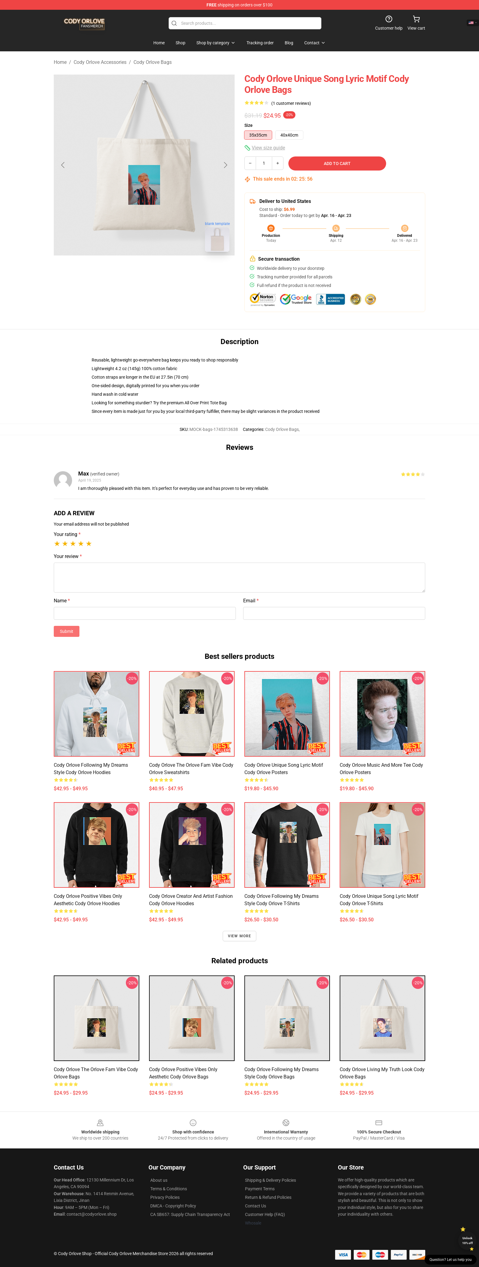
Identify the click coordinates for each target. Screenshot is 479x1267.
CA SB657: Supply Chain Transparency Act (190, 1214)
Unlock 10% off (467, 1240)
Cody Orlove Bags (152, 62)
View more (239, 936)
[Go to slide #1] (128, 270)
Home (60, 62)
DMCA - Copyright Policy (173, 1205)
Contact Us (255, 1205)
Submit (66, 631)
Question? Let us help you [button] (451, 1260)
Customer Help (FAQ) (265, 1214)
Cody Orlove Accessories (100, 62)
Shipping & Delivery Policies (270, 1180)
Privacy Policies (165, 1197)
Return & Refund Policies (268, 1197)
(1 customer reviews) (291, 103)
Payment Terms (260, 1188)
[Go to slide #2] (160, 270)
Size (248, 125)
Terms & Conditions (168, 1188)
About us (158, 1180)
